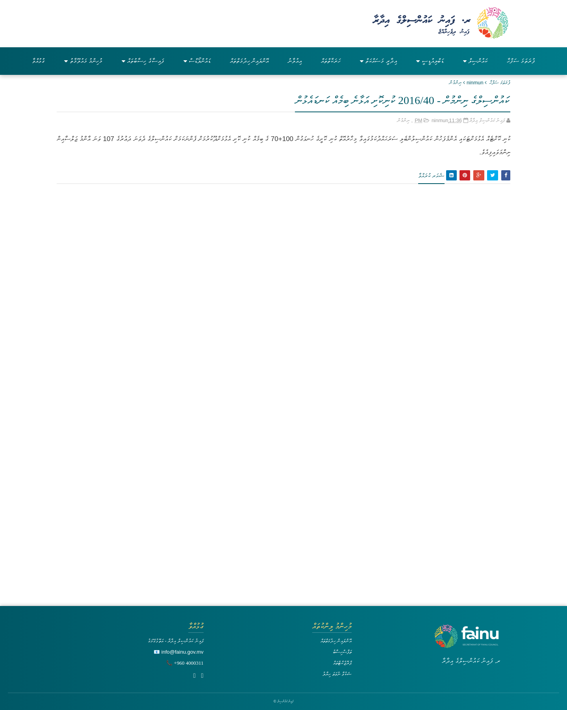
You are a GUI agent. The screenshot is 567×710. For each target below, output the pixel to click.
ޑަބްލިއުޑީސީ (430, 61)
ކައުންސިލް (475, 61)
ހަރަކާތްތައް (331, 61)
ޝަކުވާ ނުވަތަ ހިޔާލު (337, 674)
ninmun (475, 82)
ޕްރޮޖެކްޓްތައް (342, 663)
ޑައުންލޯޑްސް (197, 61)
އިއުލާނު (295, 61)
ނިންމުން (455, 82)
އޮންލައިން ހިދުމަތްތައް (249, 61)
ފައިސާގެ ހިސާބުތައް (143, 61)
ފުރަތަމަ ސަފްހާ (521, 61)
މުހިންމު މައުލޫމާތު (83, 61)
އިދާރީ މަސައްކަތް (378, 61)
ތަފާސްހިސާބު (342, 652)
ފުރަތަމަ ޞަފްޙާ (499, 82)
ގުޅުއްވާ (38, 61)
